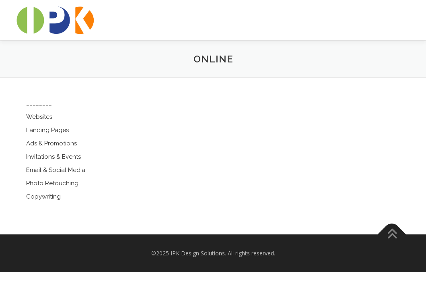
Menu (407, 15)
